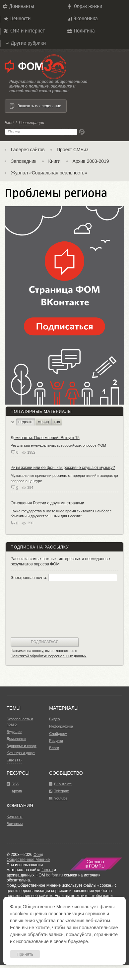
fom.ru (47, 870)
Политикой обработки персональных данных (49, 656)
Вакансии (15, 824)
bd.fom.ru (54, 875)
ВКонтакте (63, 784)
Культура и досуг (21, 753)
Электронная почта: (64, 577)
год (57, 421)
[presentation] (38, 610)
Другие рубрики (25, 43)
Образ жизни (84, 6)
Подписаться (44, 642)
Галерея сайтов (28, 149)
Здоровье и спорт (21, 746)
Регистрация (31, 122)
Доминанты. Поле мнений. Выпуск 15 (45, 437)
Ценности (17, 18)
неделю (25, 421)
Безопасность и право (20, 721)
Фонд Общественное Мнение (28, 857)
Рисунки (56, 740)
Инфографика (61, 726)
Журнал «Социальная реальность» (49, 172)
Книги (54, 161)
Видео (54, 719)
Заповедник (23, 161)
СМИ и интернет (24, 31)
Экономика (82, 18)
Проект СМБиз (72, 149)
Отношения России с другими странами (47, 503)
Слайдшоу (58, 734)
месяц (43, 421)
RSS (15, 784)
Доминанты (18, 6)
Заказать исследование (39, 106)
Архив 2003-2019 (91, 161)
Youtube (60, 798)
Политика (80, 31)
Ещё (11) (14, 760)
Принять (25, 954)
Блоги (54, 748)
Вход (9, 122)
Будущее (14, 732)
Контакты (15, 816)
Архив (17, 791)
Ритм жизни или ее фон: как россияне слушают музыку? (63, 467)
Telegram (61, 791)
